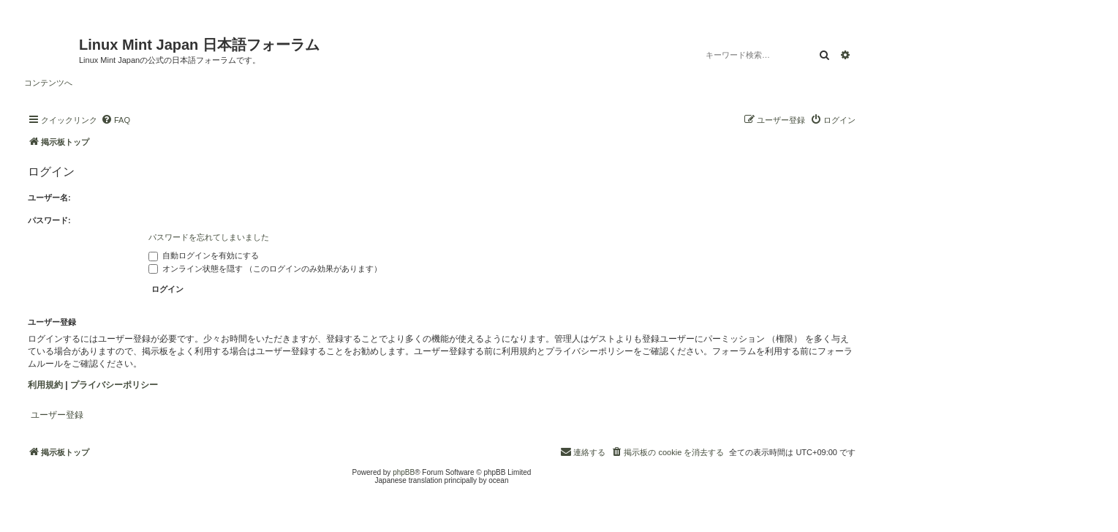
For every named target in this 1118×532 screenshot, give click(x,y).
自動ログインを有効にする (203, 255)
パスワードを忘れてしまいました (208, 237)
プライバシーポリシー (114, 385)
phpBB (404, 472)
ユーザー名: (49, 197)
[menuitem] (115, 120)
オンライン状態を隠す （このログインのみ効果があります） (265, 268)
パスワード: (49, 220)
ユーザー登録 (57, 415)
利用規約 (45, 385)
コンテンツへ (48, 82)
